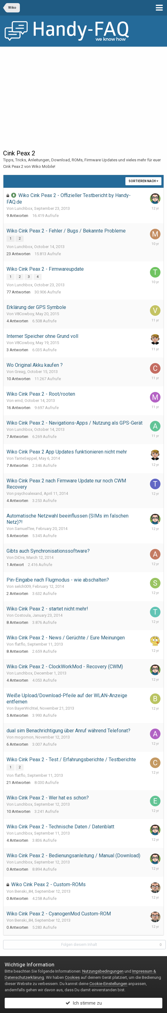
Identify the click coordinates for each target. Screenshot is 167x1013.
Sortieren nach (143, 181)
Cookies (72, 977)
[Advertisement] (83, 93)
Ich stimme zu (83, 1003)
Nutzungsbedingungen (103, 971)
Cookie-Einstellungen (108, 983)
